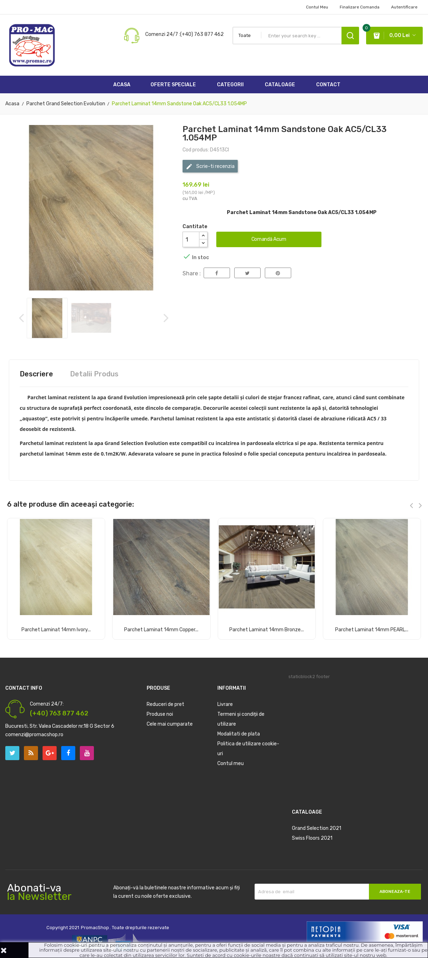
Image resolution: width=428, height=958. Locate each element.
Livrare (225, 704)
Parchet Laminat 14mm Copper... (161, 630)
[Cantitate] (191, 239)
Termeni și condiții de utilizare (240, 719)
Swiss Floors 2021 (312, 838)
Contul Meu (317, 7)
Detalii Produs (94, 374)
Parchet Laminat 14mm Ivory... (56, 630)
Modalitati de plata (238, 734)
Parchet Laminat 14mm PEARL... (371, 630)
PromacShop (95, 927)
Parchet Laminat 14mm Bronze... (266, 630)
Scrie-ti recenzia (210, 166)
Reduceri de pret (165, 704)
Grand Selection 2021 (316, 828)
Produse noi (160, 714)
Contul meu (230, 763)
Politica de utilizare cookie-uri (248, 749)
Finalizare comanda (359, 7)
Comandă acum (268, 239)
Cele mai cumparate (170, 724)
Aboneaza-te (394, 891)
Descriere (36, 374)
